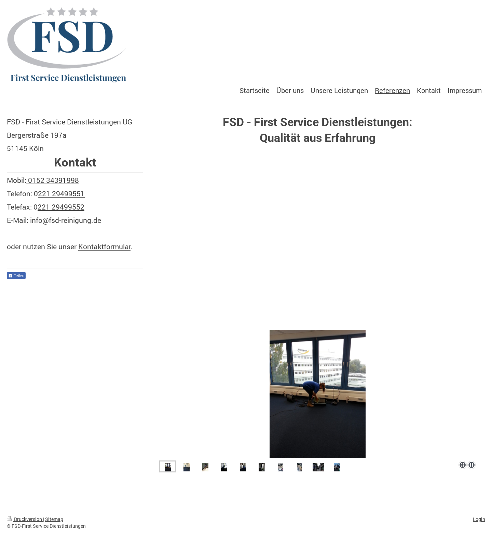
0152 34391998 (52, 180)
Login (479, 519)
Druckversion (25, 519)
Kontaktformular (104, 246)
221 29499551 (61, 193)
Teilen (16, 275)
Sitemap (54, 519)
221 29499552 (61, 207)
